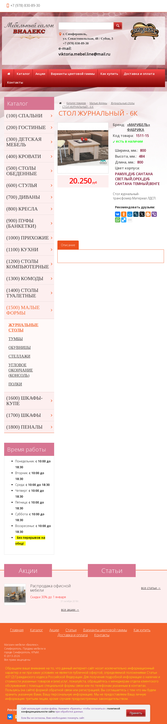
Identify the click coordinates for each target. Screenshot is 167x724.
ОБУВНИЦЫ (19, 347)
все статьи (149, 588)
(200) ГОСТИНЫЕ (29, 127)
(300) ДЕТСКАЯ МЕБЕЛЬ (29, 141)
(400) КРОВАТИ (29, 156)
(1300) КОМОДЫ (29, 278)
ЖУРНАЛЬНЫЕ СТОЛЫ (23, 327)
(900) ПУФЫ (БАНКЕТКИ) (29, 223)
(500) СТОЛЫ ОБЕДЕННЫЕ (29, 170)
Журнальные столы (123, 103)
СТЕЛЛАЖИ (19, 356)
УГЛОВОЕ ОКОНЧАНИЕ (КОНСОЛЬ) (20, 370)
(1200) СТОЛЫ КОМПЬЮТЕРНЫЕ (29, 264)
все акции (68, 610)
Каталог (23, 74)
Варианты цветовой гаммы (73, 74)
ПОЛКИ (15, 384)
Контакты (15, 82)
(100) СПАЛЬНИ (29, 115)
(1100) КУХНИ (29, 249)
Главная (16, 630)
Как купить (109, 74)
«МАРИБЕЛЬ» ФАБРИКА (138, 127)
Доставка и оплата (139, 74)
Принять (136, 713)
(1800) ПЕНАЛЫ (29, 427)
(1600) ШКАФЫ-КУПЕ (29, 400)
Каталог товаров (76, 103)
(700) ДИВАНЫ (29, 197)
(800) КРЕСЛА (29, 209)
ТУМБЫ (15, 339)
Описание (68, 245)
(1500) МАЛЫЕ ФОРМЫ (29, 310)
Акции (40, 74)
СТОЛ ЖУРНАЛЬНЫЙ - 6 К (78, 107)
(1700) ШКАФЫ (29, 415)
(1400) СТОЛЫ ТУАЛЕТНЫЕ (29, 293)
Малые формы (98, 103)
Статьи (71, 630)
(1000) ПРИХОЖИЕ (29, 238)
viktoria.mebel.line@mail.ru (84, 54)
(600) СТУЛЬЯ (29, 185)
